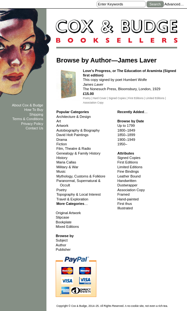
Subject (61, 240)
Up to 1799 (126, 125)
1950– (122, 144)
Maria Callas (66, 162)
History (61, 158)
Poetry (61, 190)
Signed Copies (129, 158)
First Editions (127, 162)
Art (58, 121)
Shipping (36, 114)
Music (61, 171)
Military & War (67, 167)
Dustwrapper (127, 185)
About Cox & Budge (27, 105)
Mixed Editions (67, 226)
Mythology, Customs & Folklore (80, 176)
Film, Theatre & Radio (73, 148)
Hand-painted (128, 199)
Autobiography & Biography (78, 130)
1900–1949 (126, 139)
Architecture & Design (73, 117)
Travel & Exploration (72, 199)
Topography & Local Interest (78, 194)
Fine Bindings (128, 171)
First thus (124, 204)
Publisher (63, 249)
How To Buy (33, 110)
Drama (61, 139)
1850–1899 (126, 135)
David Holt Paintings (72, 135)
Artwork (62, 125)
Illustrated (125, 208)
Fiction (61, 144)
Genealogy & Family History (78, 153)
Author (61, 245)
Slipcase (62, 217)
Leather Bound (129, 176)
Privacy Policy (32, 124)
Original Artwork (68, 213)
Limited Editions (129, 167)
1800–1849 (126, 130)
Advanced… (174, 4)
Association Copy (131, 190)
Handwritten (126, 181)
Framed (123, 194)
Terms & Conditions (27, 119)
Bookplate (64, 222)
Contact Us (34, 128)
